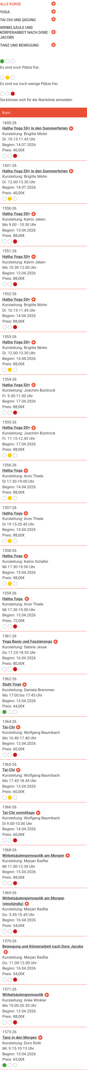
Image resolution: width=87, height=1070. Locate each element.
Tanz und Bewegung (19, 45)
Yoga (5, 12)
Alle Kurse (10, 4)
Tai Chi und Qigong (18, 20)
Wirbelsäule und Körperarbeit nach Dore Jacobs (24, 32)
